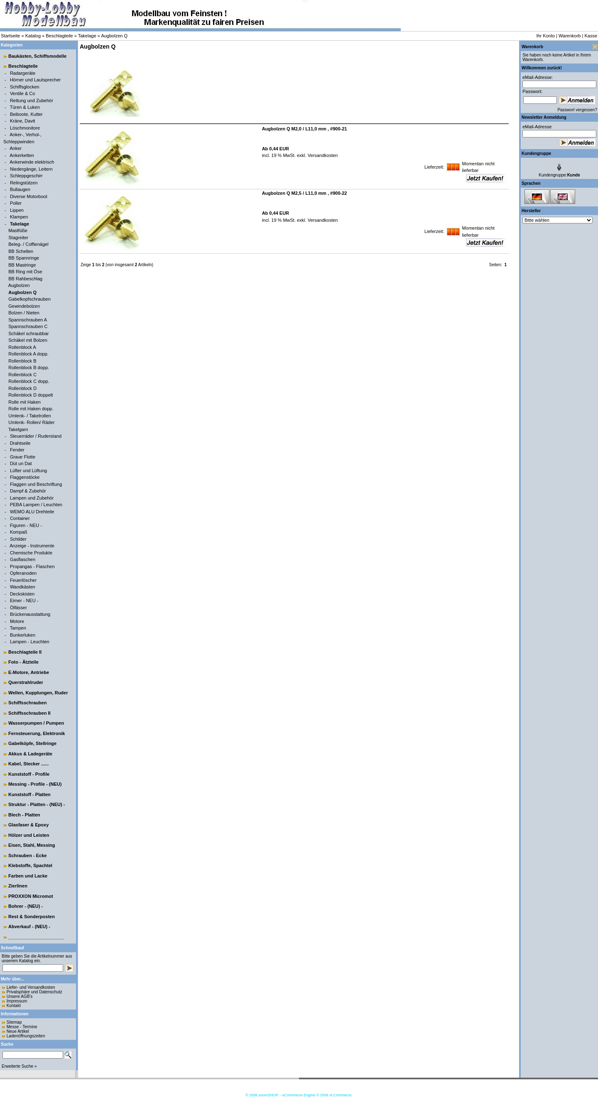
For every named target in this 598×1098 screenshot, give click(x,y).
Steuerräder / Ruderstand (35, 436)
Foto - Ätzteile (23, 661)
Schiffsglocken (24, 86)
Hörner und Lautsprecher (35, 79)
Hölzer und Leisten (28, 835)
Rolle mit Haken (24, 401)
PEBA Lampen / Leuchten (36, 504)
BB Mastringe (22, 264)
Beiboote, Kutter (26, 114)
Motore (17, 621)
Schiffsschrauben (27, 702)
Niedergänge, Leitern (31, 169)
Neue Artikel (18, 1031)
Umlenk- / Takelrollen (29, 415)
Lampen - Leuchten (29, 641)
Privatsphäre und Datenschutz (34, 992)
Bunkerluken (22, 634)
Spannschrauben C (27, 326)
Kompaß (18, 531)
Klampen (19, 216)
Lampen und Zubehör (32, 497)
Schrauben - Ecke (27, 855)
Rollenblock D (22, 388)
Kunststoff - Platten (29, 794)
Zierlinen (17, 885)
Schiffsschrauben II (29, 713)
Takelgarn (18, 429)
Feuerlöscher (23, 580)
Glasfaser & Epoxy (28, 824)
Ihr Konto (545, 35)
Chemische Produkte (31, 552)
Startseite (10, 35)
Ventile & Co (22, 93)
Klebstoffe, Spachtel (30, 865)
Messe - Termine (22, 1026)
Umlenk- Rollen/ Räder (31, 422)
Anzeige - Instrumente (32, 545)
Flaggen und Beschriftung (36, 484)
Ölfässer (18, 607)
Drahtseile (20, 443)
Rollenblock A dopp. (28, 353)
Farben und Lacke (27, 875)
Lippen (17, 210)
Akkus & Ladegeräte (30, 753)
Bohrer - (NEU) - (25, 906)
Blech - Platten (24, 814)
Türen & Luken (25, 107)
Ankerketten (22, 155)
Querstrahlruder (25, 682)
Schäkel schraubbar (28, 333)
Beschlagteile (59, 35)
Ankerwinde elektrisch (32, 161)
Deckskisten (22, 593)
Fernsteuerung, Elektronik (36, 733)
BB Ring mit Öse (25, 271)
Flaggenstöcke (25, 477)
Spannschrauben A (27, 319)
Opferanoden (23, 573)
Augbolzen (19, 285)
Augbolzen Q (114, 35)
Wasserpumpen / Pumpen (36, 723)
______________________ (36, 936)
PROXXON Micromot (30, 896)
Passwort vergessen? (577, 110)
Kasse (590, 35)
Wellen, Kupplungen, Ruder (38, 692)
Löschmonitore (25, 127)
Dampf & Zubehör (28, 490)
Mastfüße (17, 230)
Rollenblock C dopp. (28, 381)
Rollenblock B (22, 360)
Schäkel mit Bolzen (27, 340)
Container (20, 518)
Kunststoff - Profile (28, 774)
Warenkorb (570, 35)
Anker (16, 148)
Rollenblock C (22, 374)
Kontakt (14, 1005)
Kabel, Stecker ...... (28, 763)
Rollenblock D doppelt (30, 394)
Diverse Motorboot (28, 196)
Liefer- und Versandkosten (31, 987)
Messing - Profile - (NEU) (34, 784)
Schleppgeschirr (26, 175)
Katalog (33, 35)
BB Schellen (20, 251)
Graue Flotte (22, 456)
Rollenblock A (22, 347)
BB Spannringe (23, 257)
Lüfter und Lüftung (28, 470)
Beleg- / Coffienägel (28, 244)
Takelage (87, 35)
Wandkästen (22, 586)
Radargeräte (22, 73)
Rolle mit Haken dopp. (30, 408)
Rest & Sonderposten (31, 916)
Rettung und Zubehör (31, 100)
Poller (16, 203)
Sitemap (14, 1022)
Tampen (18, 627)
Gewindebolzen (24, 306)
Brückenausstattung (30, 614)
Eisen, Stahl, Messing (31, 845)
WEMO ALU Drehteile (32, 511)
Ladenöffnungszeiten (26, 1036)
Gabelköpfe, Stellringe (32, 743)
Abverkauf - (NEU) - (29, 926)
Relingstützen (24, 182)
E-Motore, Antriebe (28, 672)
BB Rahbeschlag (25, 278)
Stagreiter (18, 237)
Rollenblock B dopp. (28, 367)
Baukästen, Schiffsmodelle (37, 56)
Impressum (17, 1001)
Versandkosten (322, 155)
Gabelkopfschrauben (29, 299)
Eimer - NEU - (24, 600)
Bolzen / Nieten (23, 312)
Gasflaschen (22, 559)
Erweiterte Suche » (19, 1066)
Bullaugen (20, 189)
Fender (17, 449)
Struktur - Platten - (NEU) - (36, 804)
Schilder (18, 539)
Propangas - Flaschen (32, 566)
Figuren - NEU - (26, 525)
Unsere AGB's (20, 996)
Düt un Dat (21, 463)
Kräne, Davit (22, 120)
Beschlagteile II (25, 651)
